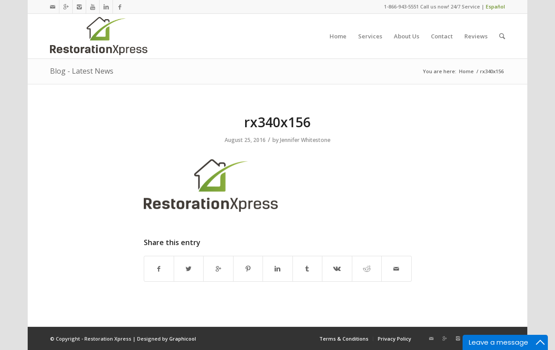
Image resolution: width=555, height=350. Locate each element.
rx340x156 (277, 122)
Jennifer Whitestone (305, 140)
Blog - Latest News (81, 71)
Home (466, 71)
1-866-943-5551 (401, 6)
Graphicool (182, 338)
